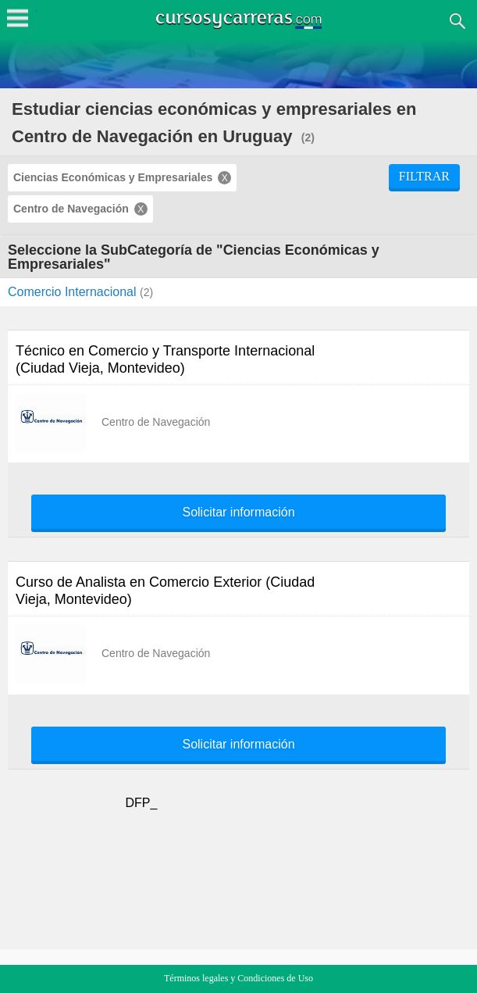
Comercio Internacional (74, 291)
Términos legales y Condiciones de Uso (238, 978)
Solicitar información (238, 512)
